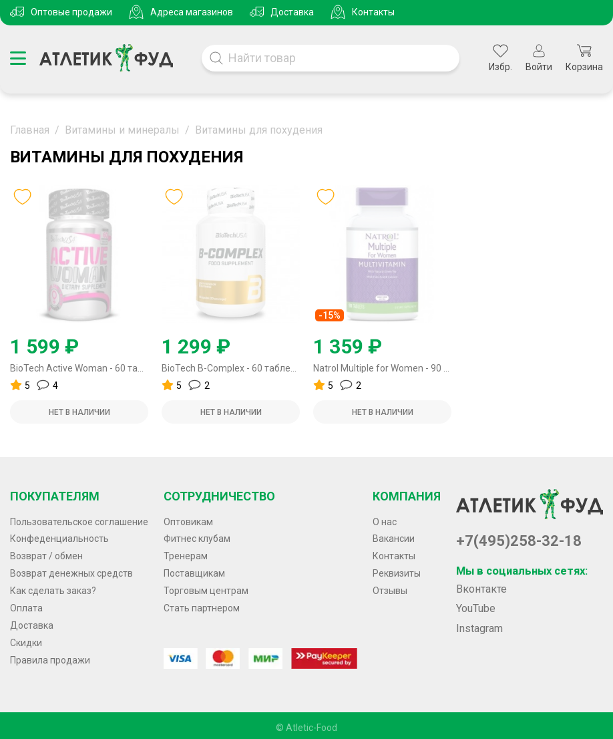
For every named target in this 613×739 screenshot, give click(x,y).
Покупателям (54, 496)
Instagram (479, 628)
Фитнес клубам (197, 538)
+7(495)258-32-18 (519, 541)
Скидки (26, 642)
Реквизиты (397, 573)
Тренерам (186, 556)
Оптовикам (188, 521)
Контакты (373, 12)
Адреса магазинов (191, 12)
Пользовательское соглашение (79, 521)
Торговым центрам (206, 590)
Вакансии (394, 538)
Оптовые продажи (71, 12)
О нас (385, 521)
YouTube (475, 608)
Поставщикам (194, 573)
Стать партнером (202, 608)
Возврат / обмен (46, 556)
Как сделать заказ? (53, 590)
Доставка (292, 12)
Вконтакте (481, 589)
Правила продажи (50, 660)
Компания (407, 496)
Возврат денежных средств (71, 573)
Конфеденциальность (59, 538)
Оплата (26, 608)
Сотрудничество (219, 496)
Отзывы (390, 590)
